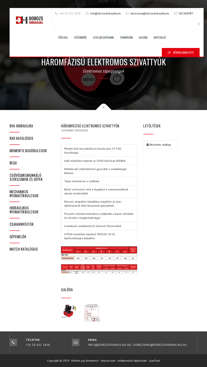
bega (13, 162)
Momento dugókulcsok (28, 150)
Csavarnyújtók (22, 224)
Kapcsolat (160, 37)
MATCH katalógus (24, 249)
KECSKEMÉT (186, 13)
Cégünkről (80, 37)
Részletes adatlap (158, 144)
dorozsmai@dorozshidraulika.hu (149, 13)
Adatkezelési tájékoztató (132, 360)
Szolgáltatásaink (103, 37)
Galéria (143, 37)
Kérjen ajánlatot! (181, 52)
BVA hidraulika (21, 125)
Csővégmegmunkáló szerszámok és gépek (26, 177)
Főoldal (63, 37)
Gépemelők (18, 236)
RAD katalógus (21, 138)
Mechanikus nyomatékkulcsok (24, 193)
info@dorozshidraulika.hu (105, 13)
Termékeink (126, 37)
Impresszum (108, 360)
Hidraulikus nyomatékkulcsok (24, 209)
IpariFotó (154, 360)
